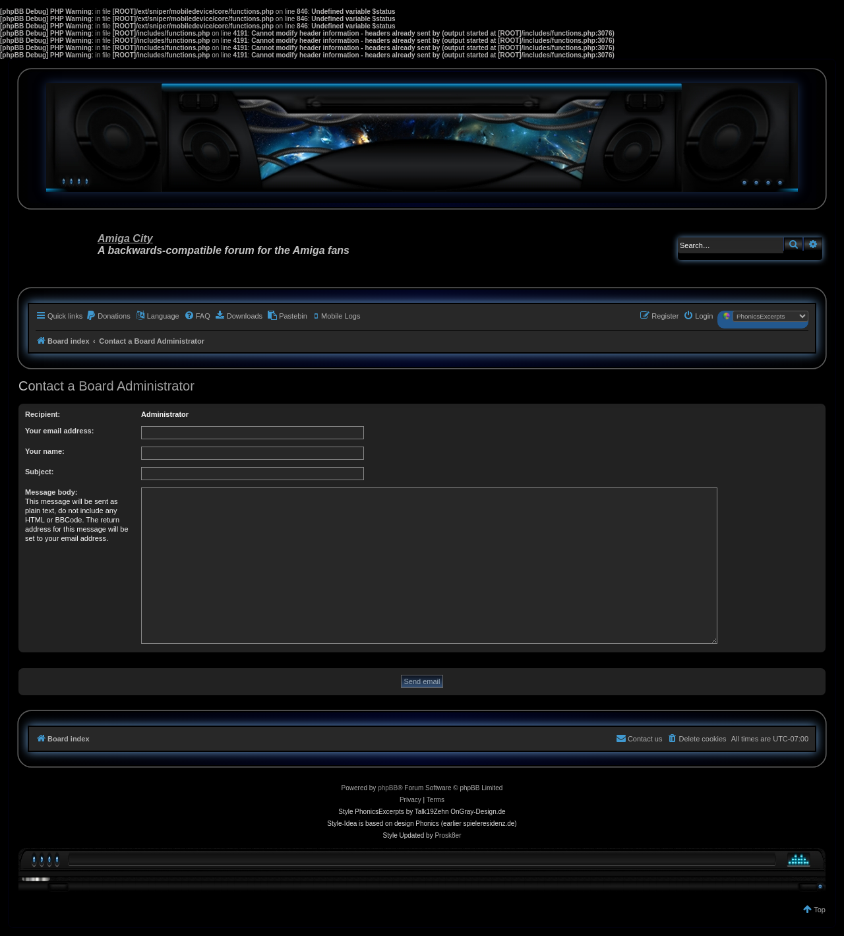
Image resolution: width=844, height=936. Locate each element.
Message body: (51, 492)
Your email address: (59, 431)
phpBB (388, 788)
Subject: (39, 472)
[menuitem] (108, 316)
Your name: (45, 451)
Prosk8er (448, 835)
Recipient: (42, 414)
